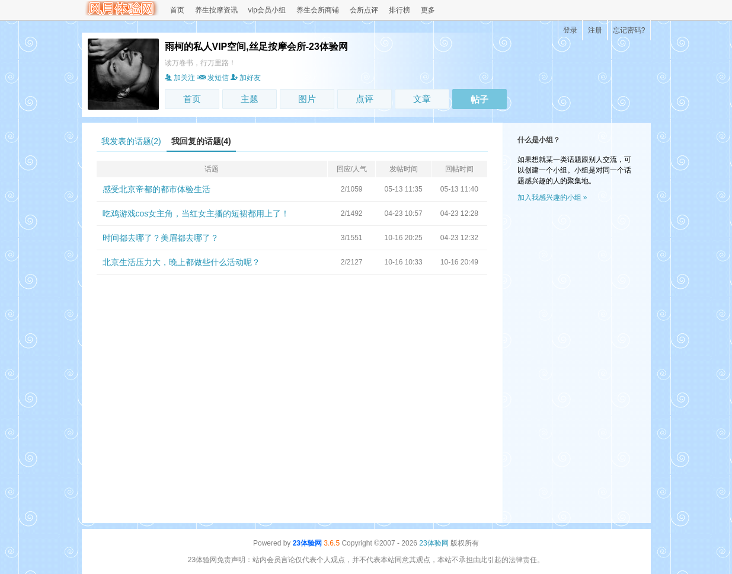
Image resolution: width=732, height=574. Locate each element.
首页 (177, 10)
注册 (595, 30)
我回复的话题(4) (201, 141)
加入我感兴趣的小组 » (552, 197)
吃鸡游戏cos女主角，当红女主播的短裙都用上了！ (196, 213)
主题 (249, 99)
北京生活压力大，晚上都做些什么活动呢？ (181, 262)
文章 (422, 99)
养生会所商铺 (317, 10)
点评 (364, 99)
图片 (307, 99)
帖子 (479, 99)
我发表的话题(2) (131, 141)
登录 (570, 30)
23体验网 (307, 543)
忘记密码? (629, 30)
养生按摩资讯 (216, 10)
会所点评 (364, 10)
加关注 (180, 78)
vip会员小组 (267, 10)
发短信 (213, 78)
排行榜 (399, 10)
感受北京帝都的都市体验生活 (156, 189)
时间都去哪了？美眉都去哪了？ (161, 238)
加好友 (246, 78)
